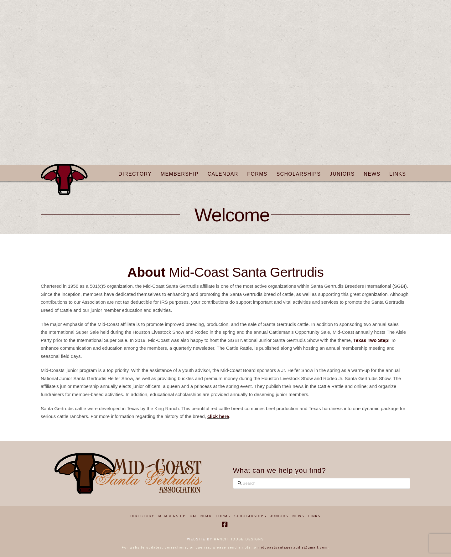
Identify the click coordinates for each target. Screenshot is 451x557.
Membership (172, 516)
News (298, 516)
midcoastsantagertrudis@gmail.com (293, 547)
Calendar (201, 516)
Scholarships (250, 516)
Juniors (279, 516)
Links (314, 516)
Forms (223, 516)
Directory (143, 516)
